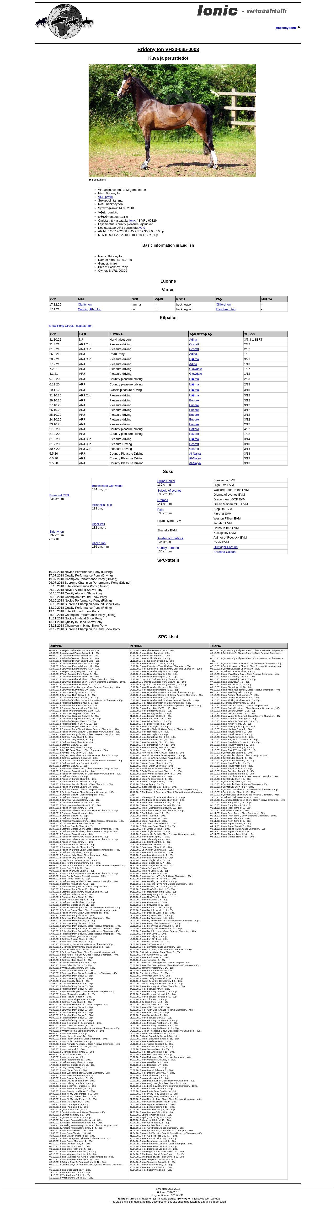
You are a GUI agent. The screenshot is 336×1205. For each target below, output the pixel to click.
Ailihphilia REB (102, 505)
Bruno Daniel (166, 481)
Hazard (194, 429)
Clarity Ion (85, 304)
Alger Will (98, 524)
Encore (194, 400)
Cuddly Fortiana (168, 548)
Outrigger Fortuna (225, 547)
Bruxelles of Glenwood (107, 486)
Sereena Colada (224, 552)
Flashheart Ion (225, 309)
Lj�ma (194, 359)
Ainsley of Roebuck (170, 538)
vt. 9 (142, 227)
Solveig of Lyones (169, 490)
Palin (160, 509)
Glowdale (195, 369)
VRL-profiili (105, 197)
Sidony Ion (56, 531)
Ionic (132, 220)
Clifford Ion (223, 304)
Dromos (162, 500)
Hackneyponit (286, 28)
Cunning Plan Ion (89, 309)
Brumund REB (59, 495)
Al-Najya (195, 453)
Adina (193, 339)
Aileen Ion (99, 543)
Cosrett (194, 344)
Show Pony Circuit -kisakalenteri (71, 325)
